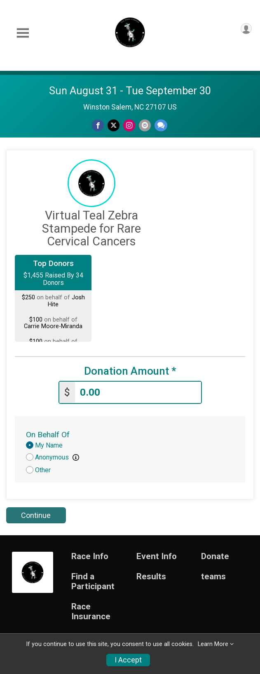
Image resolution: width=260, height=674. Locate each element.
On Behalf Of (48, 434)
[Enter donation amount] (138, 392)
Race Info (89, 556)
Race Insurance (90, 611)
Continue (36, 515)
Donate (215, 556)
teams (213, 576)
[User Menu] (246, 28)
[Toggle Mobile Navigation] (22, 33)
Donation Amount (130, 371)
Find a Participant (93, 581)
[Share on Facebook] (98, 125)
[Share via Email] (145, 125)
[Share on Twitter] (113, 125)
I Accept (128, 660)
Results (151, 576)
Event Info (156, 556)
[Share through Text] (161, 125)
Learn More (213, 644)
